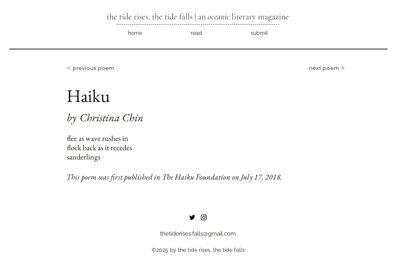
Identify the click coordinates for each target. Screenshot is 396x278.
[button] (196, 33)
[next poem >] (322, 68)
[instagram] (204, 217)
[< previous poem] (92, 68)
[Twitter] (192, 217)
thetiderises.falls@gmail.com (198, 233)
